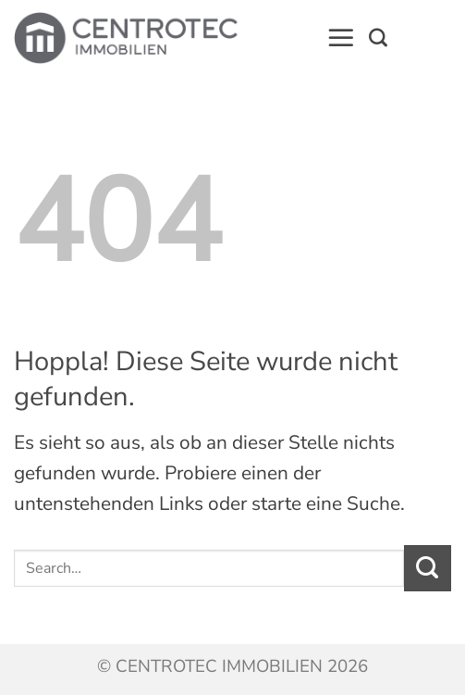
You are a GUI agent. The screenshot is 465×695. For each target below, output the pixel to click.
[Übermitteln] (427, 568)
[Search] (378, 38)
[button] (341, 38)
